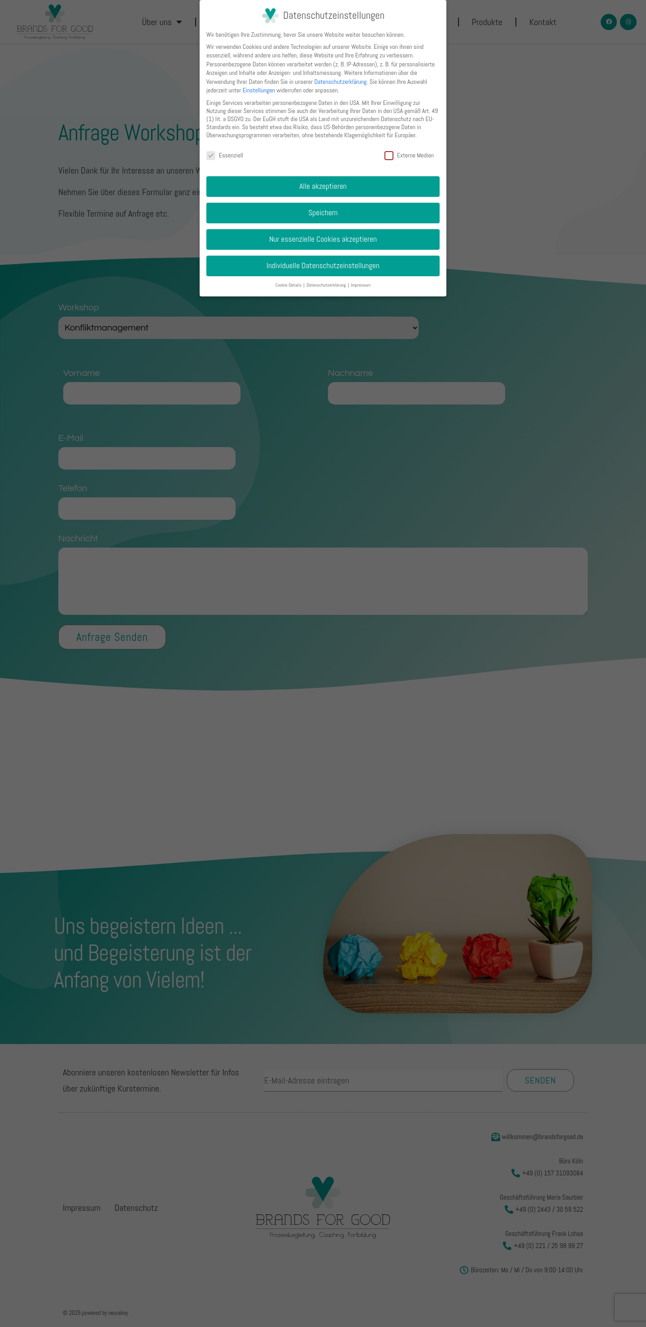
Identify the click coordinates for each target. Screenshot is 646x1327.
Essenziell (224, 155)
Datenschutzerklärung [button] (326, 285)
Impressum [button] (361, 285)
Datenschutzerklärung (340, 82)
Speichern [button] (323, 213)
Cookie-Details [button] (289, 285)
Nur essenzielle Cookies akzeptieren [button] (323, 239)
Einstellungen (259, 90)
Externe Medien (409, 155)
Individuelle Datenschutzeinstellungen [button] (323, 265)
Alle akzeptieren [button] (323, 186)
